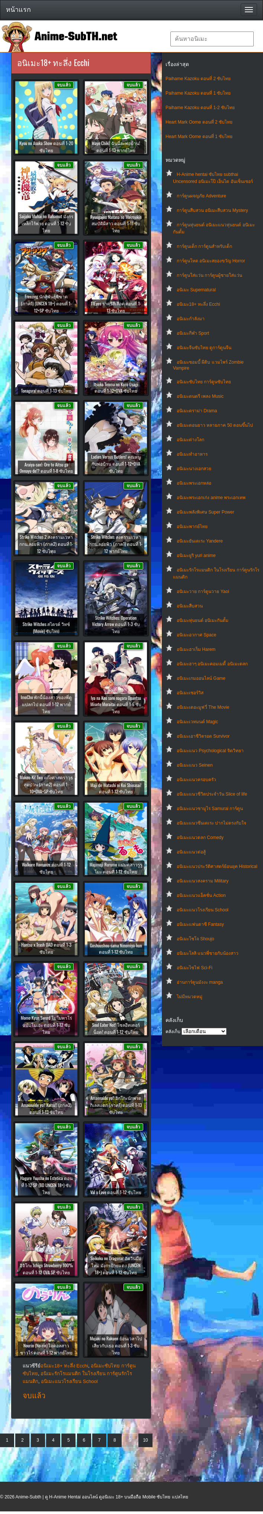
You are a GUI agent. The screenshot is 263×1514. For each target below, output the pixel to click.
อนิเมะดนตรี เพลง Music (200, 396)
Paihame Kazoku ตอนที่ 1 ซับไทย (198, 93)
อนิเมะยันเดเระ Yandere (200, 541)
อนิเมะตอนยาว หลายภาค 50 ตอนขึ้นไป (215, 425)
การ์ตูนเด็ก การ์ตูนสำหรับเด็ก (204, 246)
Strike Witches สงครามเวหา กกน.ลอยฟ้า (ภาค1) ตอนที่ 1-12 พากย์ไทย (115, 544)
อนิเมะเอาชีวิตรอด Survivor (203, 736)
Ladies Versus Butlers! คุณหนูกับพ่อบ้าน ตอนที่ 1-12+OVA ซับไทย (116, 463)
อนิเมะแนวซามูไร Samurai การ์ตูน (210, 808)
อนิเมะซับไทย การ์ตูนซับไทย (204, 381)
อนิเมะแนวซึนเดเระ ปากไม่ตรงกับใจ (211, 823)
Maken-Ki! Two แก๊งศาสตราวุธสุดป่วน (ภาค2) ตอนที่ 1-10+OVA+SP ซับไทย (46, 784)
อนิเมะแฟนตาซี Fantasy (200, 924)
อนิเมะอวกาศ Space (196, 635)
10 (145, 1440)
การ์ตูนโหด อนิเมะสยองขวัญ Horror (211, 260)
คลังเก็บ (173, 1031)
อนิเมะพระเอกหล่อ (194, 483)
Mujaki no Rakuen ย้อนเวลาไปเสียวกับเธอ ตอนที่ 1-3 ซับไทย (116, 1345)
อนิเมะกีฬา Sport (193, 333)
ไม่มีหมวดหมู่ (189, 996)
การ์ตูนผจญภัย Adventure (201, 196)
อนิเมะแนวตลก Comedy (200, 837)
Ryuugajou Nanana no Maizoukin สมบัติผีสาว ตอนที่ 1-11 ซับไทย (115, 223)
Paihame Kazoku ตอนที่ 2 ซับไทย (198, 78)
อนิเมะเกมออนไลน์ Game (201, 678)
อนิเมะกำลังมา (191, 318)
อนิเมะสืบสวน (190, 606)
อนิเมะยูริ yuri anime (196, 555)
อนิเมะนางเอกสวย (194, 468)
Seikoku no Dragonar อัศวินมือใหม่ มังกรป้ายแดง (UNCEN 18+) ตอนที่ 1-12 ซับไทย (115, 1265)
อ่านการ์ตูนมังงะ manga (200, 982)
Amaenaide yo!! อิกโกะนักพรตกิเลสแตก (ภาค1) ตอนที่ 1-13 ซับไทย (116, 1105)
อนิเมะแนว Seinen (195, 765)
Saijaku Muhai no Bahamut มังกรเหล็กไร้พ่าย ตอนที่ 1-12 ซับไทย (46, 223)
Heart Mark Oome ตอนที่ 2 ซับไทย (199, 122)
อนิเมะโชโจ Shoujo (195, 938)
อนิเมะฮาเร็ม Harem (196, 649)
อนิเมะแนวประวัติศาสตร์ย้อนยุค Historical (217, 866)
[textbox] (212, 39)
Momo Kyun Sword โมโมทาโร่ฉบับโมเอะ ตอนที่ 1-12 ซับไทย (46, 1025)
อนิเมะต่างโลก (190, 439)
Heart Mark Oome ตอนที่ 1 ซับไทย (199, 136)
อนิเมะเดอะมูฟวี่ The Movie (203, 707)
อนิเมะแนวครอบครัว (196, 779)
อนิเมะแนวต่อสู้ (191, 852)
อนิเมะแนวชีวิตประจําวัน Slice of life (212, 794)
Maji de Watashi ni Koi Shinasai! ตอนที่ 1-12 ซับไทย (115, 788)
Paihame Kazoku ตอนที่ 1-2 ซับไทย (200, 107)
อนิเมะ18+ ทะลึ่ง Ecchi (198, 304)
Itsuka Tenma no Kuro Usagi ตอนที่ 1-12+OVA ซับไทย (116, 387)
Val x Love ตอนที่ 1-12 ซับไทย (115, 1192)
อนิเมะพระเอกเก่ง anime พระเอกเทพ (211, 497)
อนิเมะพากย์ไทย (192, 526)
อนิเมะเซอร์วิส (190, 692)
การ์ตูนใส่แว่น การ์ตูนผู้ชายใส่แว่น (209, 275)
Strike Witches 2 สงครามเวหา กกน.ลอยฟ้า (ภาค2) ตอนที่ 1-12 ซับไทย (46, 544)
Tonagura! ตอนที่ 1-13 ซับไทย (46, 390)
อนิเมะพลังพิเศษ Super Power (205, 512)
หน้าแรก (18, 9)
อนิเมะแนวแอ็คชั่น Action (201, 895)
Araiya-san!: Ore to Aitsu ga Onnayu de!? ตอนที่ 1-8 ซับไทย (46, 467)
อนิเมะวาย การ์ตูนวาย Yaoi (203, 591)
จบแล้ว (34, 1396)
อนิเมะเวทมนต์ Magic (197, 721)
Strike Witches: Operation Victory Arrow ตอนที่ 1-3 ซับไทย (116, 624)
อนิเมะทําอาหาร (192, 454)
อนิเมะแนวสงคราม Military (202, 881)
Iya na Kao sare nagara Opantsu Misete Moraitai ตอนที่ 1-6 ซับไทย (115, 704)
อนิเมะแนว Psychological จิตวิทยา (210, 750)
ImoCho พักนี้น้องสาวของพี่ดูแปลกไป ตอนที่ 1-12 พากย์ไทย (46, 704)
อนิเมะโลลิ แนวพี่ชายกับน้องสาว (207, 953)
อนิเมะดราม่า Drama (197, 410)
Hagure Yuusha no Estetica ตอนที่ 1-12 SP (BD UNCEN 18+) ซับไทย (46, 1185)
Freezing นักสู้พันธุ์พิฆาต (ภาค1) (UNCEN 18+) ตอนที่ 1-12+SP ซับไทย (46, 303)
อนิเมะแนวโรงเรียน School (202, 909)
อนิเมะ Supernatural (196, 289)
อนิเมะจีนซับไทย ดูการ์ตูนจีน (204, 347)
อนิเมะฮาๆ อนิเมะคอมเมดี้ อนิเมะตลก (212, 663)
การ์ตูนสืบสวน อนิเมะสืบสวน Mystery (212, 210)
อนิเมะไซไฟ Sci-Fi (194, 967)
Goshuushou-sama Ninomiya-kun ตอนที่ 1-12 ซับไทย (116, 948)
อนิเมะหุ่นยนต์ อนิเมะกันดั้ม (202, 620)
